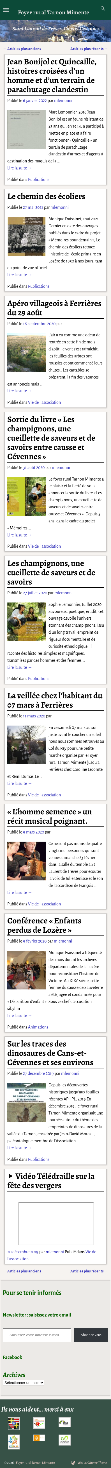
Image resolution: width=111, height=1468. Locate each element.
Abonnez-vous (91, 1335)
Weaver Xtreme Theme (92, 1463)
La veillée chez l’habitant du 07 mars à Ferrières (54, 700)
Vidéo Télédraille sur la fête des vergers (50, 1180)
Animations (38, 1027)
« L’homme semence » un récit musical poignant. (49, 816)
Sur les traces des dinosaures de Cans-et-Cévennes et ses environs (50, 1053)
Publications (38, 179)
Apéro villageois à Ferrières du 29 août (54, 308)
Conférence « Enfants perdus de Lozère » (44, 925)
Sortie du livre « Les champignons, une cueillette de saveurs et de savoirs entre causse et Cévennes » (51, 438)
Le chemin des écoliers (46, 196)
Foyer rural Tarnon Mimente (53, 12)
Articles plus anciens (22, 49)
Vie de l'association (44, 402)
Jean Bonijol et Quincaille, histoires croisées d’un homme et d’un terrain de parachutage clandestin (51, 75)
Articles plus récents (89, 49)
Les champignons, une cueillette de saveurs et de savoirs (51, 572)
